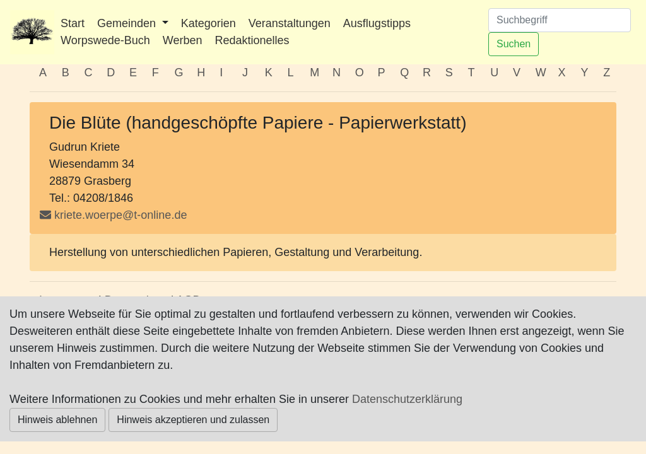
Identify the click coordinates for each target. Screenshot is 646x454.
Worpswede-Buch (105, 40)
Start (73, 23)
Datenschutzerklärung (407, 399)
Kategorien (208, 23)
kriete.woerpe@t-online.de (120, 215)
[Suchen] (559, 20)
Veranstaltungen (290, 23)
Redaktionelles (251, 40)
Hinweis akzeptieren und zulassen (193, 419)
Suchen (513, 43)
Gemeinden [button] (128, 23)
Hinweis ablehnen (57, 419)
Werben (183, 40)
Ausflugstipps (377, 23)
